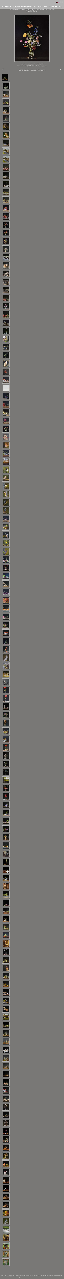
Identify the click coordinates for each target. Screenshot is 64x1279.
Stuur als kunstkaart (32, 70)
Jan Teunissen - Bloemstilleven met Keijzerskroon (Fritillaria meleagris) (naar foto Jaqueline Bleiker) (32, 6)
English (57, 2)
